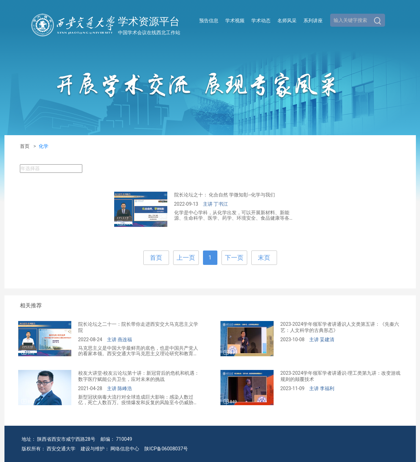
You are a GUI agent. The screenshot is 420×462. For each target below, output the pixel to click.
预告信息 (208, 20)
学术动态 (261, 20)
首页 (24, 146)
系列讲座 (313, 20)
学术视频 (234, 20)
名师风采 (287, 20)
